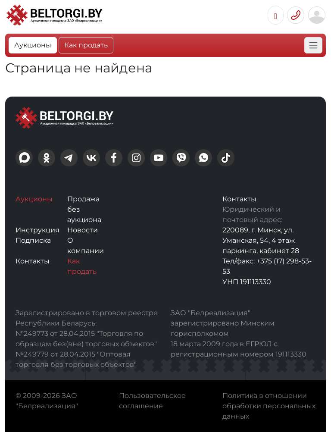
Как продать (86, 45)
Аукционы (32, 45)
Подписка (33, 240)
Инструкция (37, 230)
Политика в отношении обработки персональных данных (268, 405)
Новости (82, 230)
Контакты (33, 261)
